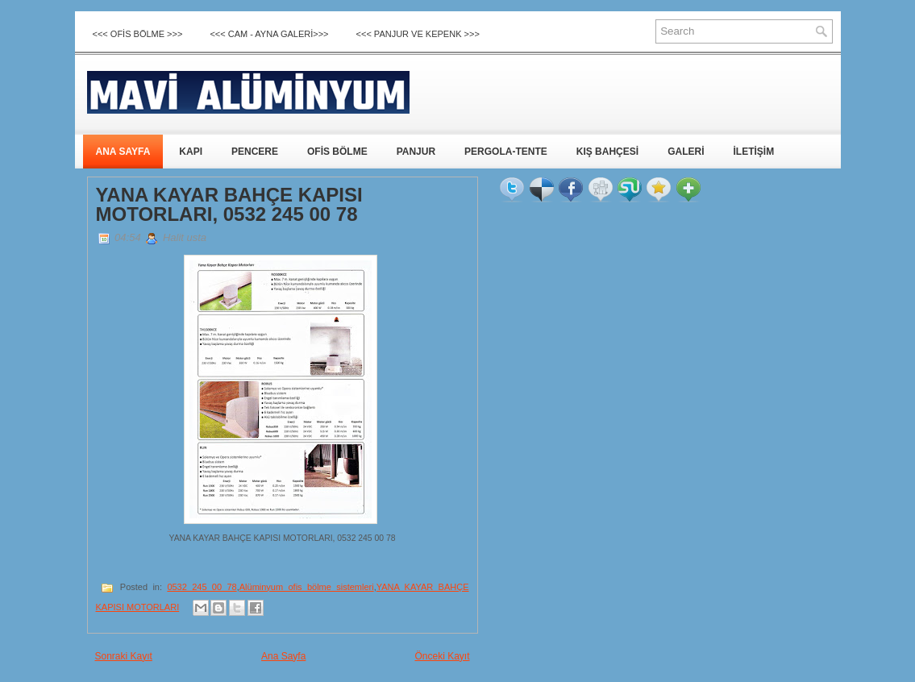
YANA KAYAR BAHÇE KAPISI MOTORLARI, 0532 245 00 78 (229, 204)
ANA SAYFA (123, 151)
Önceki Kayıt (441, 656)
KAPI (190, 151)
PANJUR (416, 151)
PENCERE (254, 151)
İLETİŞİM (753, 151)
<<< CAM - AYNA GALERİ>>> (269, 34)
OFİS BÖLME (337, 151)
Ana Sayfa (283, 656)
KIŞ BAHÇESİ (607, 151)
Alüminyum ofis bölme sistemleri (306, 587)
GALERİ (686, 151)
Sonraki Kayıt (123, 656)
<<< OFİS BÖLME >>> (138, 34)
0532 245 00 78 (201, 587)
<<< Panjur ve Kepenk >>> (418, 34)
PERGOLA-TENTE (505, 151)
